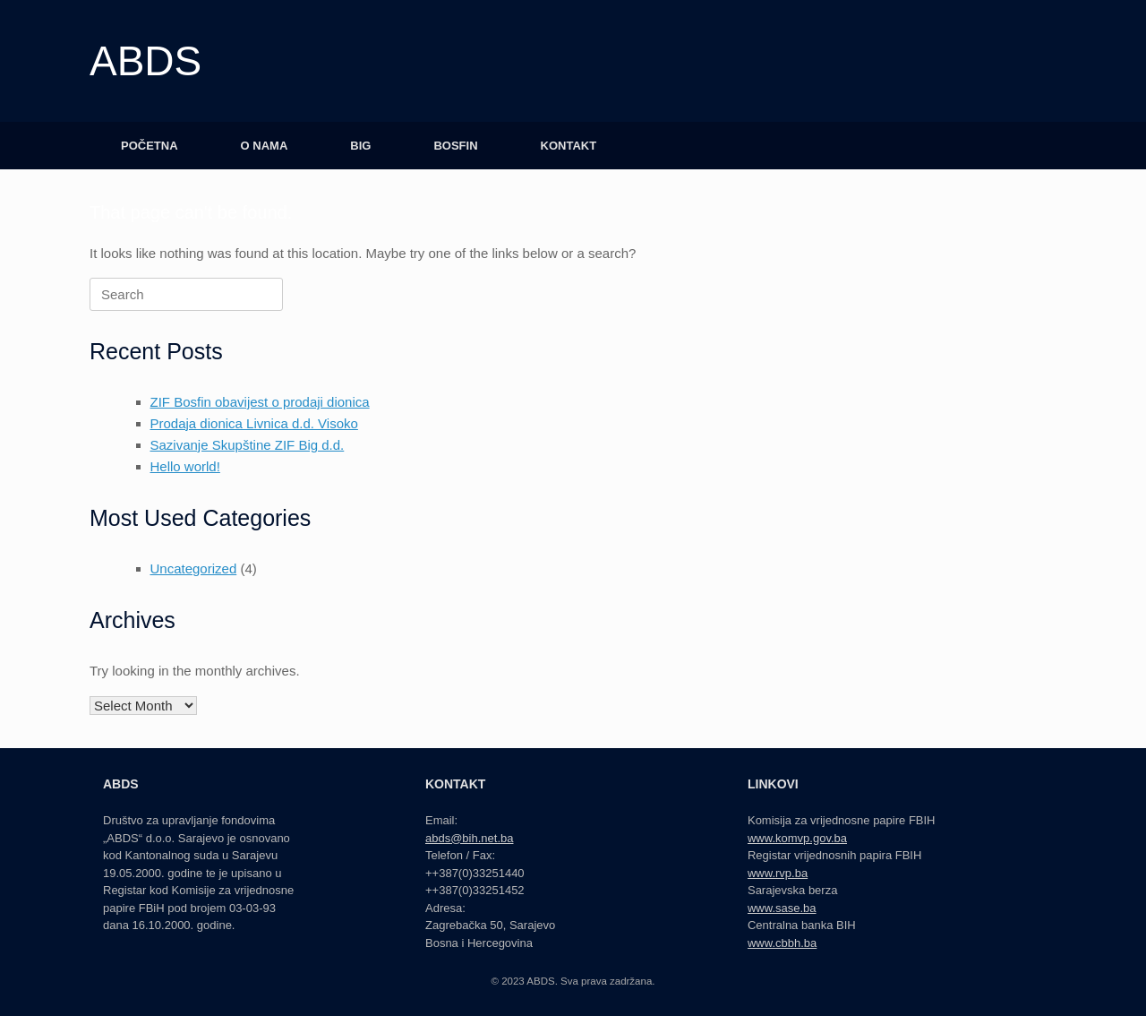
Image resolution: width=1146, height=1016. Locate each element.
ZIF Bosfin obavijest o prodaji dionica (260, 401)
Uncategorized (193, 568)
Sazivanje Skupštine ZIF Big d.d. (247, 444)
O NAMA (264, 145)
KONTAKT (569, 145)
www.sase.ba (782, 908)
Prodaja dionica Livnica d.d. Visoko (254, 423)
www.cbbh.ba (782, 943)
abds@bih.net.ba (469, 838)
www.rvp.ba (778, 873)
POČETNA (149, 145)
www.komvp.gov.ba (797, 838)
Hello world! (185, 466)
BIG (360, 145)
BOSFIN (455, 145)
